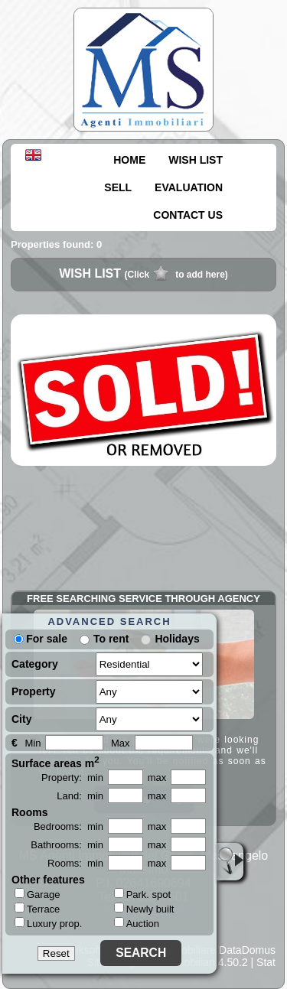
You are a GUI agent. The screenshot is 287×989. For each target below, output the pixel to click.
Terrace (37, 909)
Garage (37, 894)
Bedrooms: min (68, 826)
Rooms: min (75, 863)
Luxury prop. (48, 923)
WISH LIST (195, 160)
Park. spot (142, 894)
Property (33, 691)
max (157, 777)
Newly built (144, 909)
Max (120, 743)
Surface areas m (55, 761)
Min (32, 743)
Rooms (29, 812)
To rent (111, 639)
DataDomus (247, 950)
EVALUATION (189, 187)
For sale (40, 639)
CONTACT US (188, 215)
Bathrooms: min (67, 845)
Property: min (72, 777)
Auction (136, 923)
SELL (118, 187)
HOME (129, 160)
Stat (266, 962)
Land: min (80, 796)
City (21, 719)
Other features (48, 880)
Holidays (177, 639)
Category (34, 664)
